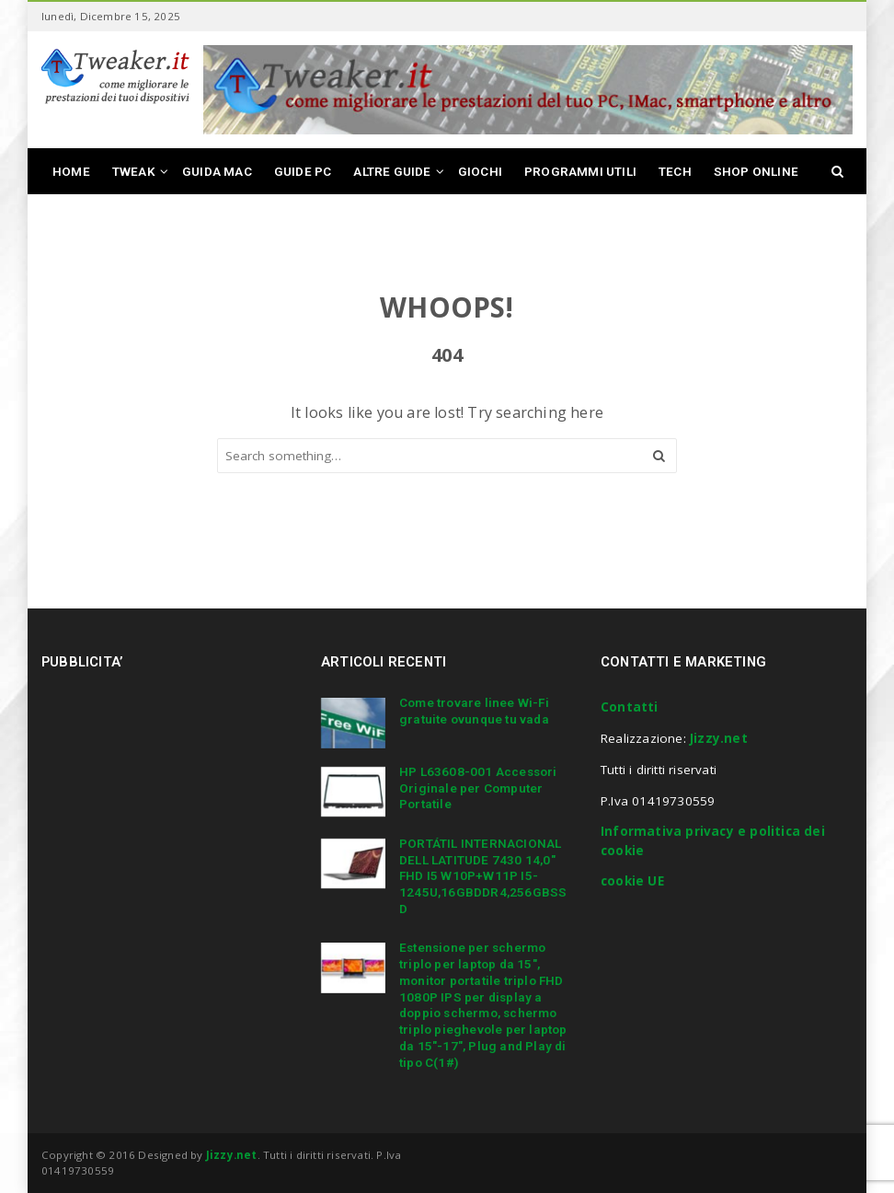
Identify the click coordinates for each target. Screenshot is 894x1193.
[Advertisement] (195, 827)
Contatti (630, 707)
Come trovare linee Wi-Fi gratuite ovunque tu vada (474, 710)
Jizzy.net (719, 738)
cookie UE (632, 881)
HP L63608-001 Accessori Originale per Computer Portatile (478, 788)
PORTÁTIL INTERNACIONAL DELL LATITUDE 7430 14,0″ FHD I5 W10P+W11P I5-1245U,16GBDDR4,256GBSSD (483, 876)
